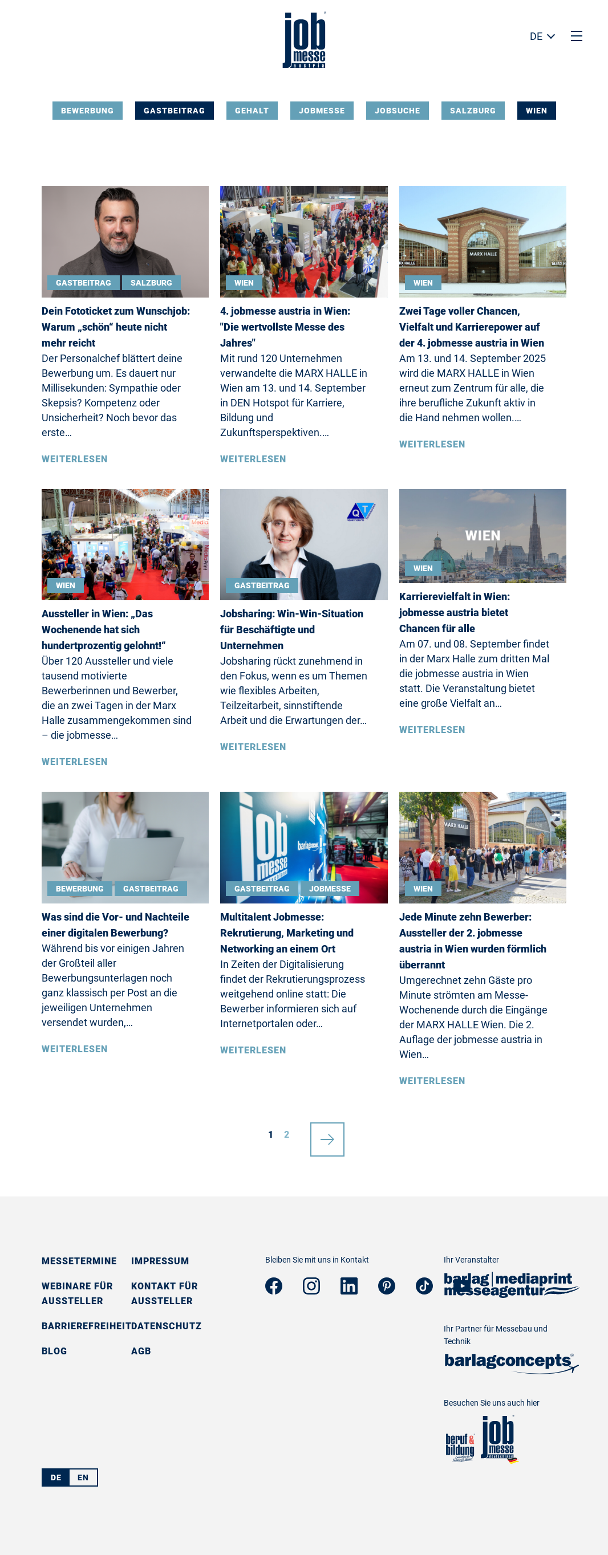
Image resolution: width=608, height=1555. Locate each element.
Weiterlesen (75, 459)
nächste (327, 1134)
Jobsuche (397, 110)
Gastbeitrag (174, 110)
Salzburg (473, 110)
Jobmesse (322, 110)
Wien (537, 110)
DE (536, 36)
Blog (54, 1351)
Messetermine (79, 1261)
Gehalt (252, 110)
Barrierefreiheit (87, 1326)
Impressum (160, 1261)
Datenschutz (166, 1326)
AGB (141, 1351)
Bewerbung (87, 110)
